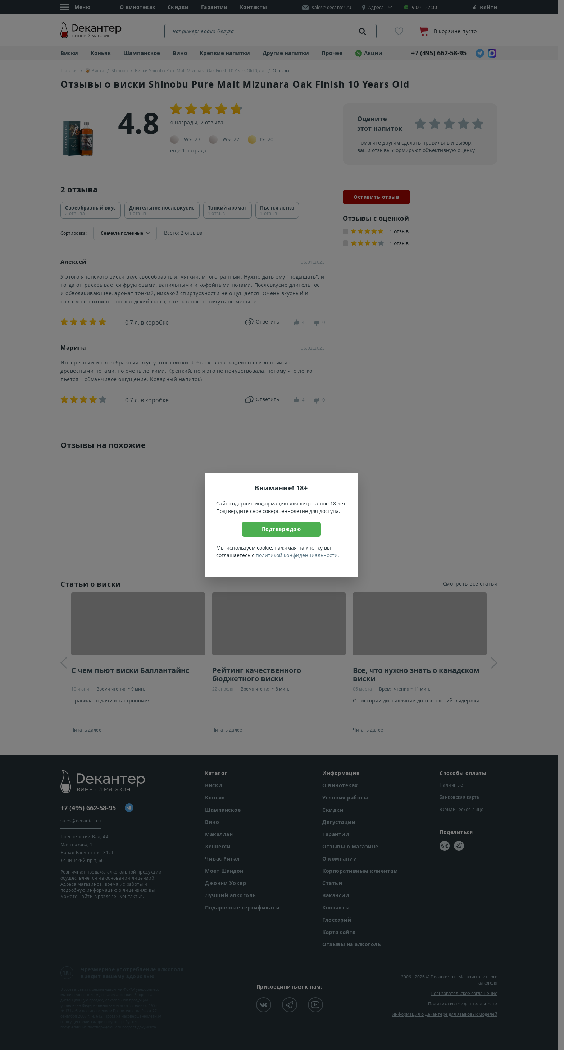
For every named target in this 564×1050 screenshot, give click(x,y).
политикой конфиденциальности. (297, 555)
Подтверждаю (281, 529)
